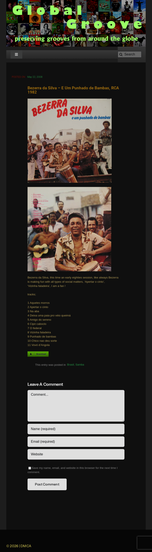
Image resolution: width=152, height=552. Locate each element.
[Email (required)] (76, 442)
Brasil (70, 365)
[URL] (76, 455)
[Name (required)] (76, 429)
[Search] (129, 54)
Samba (79, 365)
